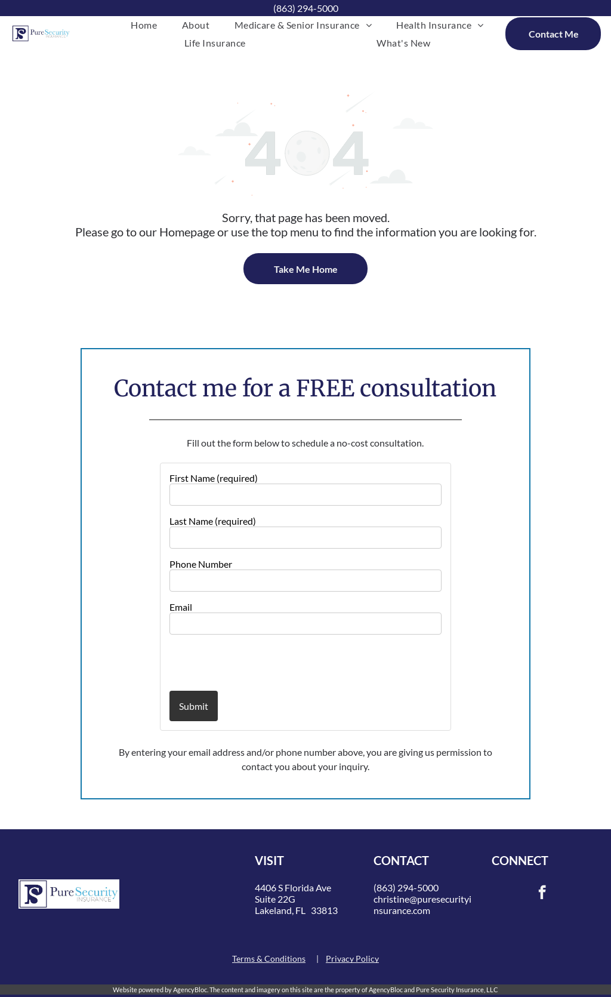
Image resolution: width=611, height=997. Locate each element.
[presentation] (239, 662)
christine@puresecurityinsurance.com (422, 904)
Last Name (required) (212, 521)
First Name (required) (213, 478)
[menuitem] (144, 24)
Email (180, 607)
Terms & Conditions (269, 958)
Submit (193, 706)
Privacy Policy (352, 958)
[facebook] (542, 894)
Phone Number (200, 564)
